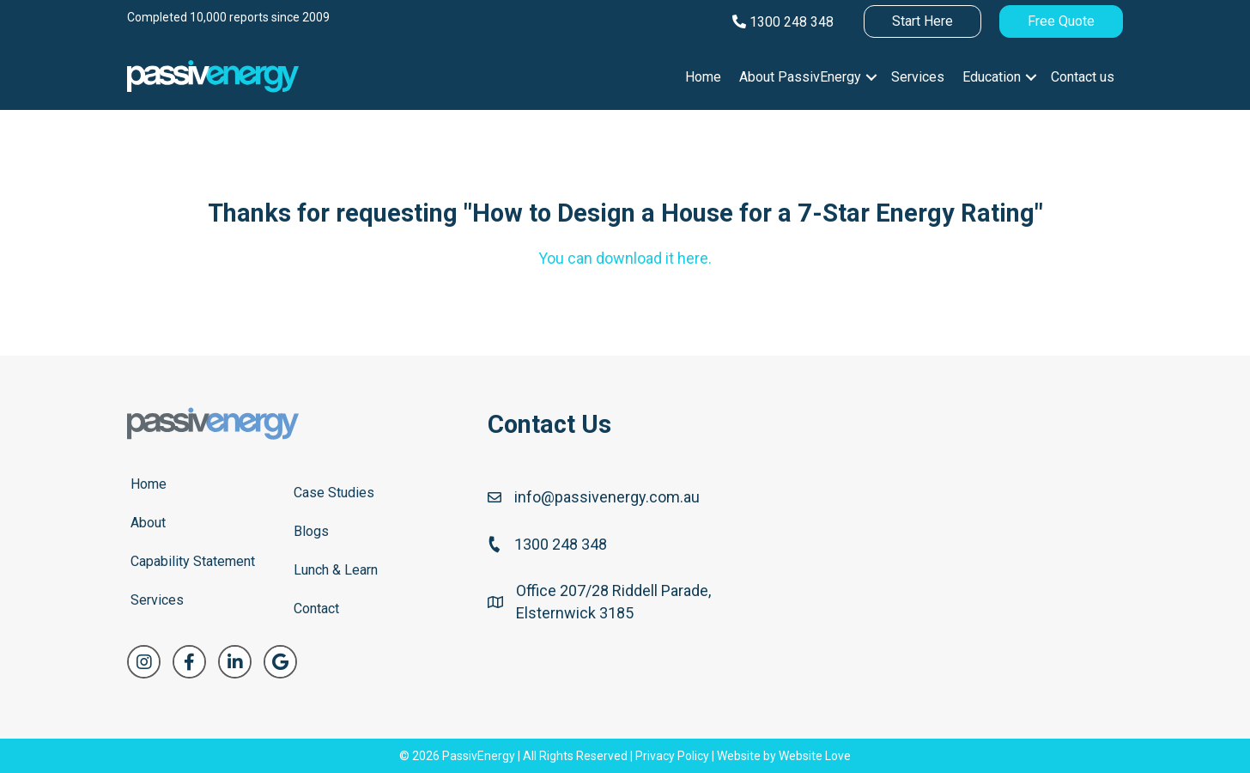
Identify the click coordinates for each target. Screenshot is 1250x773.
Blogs (311, 531)
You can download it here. (625, 258)
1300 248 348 (783, 22)
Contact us (1082, 77)
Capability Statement (192, 561)
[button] (871, 77)
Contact (316, 608)
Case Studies (334, 492)
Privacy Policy (672, 756)
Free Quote (1061, 21)
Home (703, 77)
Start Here (922, 21)
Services (917, 77)
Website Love (815, 756)
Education (991, 77)
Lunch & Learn (336, 570)
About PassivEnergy (800, 77)
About (148, 522)
